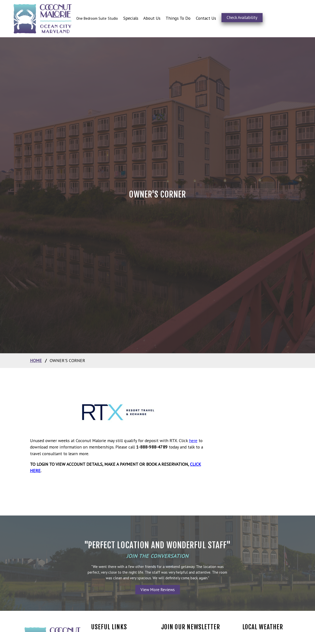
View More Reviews (158, 589)
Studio (113, 18)
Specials (130, 18)
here (193, 440)
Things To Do (178, 18)
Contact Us (206, 18)
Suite (102, 18)
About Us (151, 18)
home (36, 360)
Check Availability (242, 17)
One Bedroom (87, 18)
